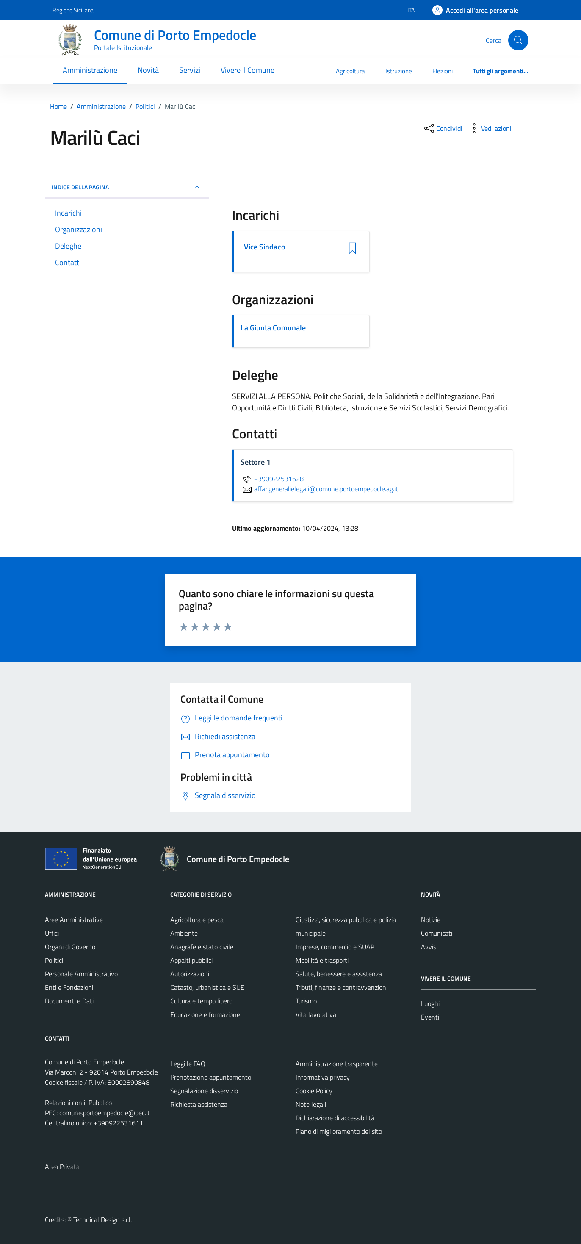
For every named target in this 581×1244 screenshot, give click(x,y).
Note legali (311, 1104)
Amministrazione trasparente (337, 1063)
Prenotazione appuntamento (210, 1077)
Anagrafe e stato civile (201, 947)
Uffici (52, 933)
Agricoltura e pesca (197, 919)
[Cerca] (518, 40)
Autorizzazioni (189, 974)
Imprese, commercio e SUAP (335, 947)
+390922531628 (272, 479)
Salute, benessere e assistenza (339, 974)
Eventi (430, 1017)
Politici (54, 960)
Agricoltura (350, 71)
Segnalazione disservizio (204, 1091)
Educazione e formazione (205, 1014)
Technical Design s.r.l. (102, 1219)
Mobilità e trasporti (322, 960)
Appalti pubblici (191, 960)
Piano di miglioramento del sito (339, 1131)
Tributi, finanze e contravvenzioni (341, 987)
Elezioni (442, 71)
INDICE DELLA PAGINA (127, 187)
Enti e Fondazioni (69, 987)
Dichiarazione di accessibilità (335, 1118)
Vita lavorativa (316, 1014)
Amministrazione (90, 70)
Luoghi (430, 1003)
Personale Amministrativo (81, 974)
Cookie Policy (314, 1091)
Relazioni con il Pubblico (78, 1102)
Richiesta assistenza (198, 1104)
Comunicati (436, 933)
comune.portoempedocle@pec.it (104, 1113)
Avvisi (429, 947)
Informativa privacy (323, 1077)
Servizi (189, 70)
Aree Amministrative (74, 919)
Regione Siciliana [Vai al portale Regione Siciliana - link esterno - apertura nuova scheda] (73, 10)
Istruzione (398, 71)
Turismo (306, 1001)
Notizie (430, 919)
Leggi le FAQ (187, 1063)
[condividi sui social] (442, 128)
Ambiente (184, 933)
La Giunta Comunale (273, 327)
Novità (148, 70)
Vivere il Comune (247, 70)
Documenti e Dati (69, 1001)
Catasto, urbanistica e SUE (207, 987)
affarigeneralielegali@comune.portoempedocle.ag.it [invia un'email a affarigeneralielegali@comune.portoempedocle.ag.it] (319, 489)
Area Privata (62, 1166)
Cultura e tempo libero (201, 1001)
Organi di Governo (70, 947)
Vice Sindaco (264, 246)
